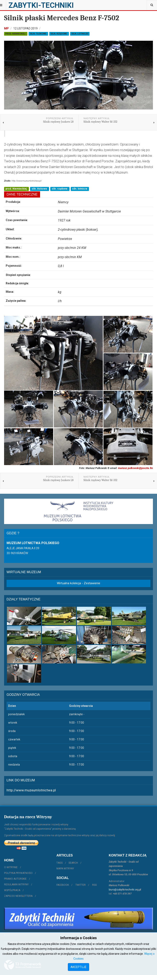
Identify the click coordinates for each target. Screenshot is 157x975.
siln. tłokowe (38, 33)
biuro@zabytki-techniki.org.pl (125, 889)
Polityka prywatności (18, 873)
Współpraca (12, 890)
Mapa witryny (65, 868)
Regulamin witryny (16, 884)
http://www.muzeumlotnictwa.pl (31, 790)
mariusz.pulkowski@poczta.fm (135, 468)
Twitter (80, 884)
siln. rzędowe (58, 33)
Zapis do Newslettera (18, 896)
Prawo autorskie (15, 878)
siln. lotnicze (79, 33)
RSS (94, 884)
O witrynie (11, 867)
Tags (59, 862)
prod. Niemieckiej (15, 33)
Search (73, 862)
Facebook (62, 884)
